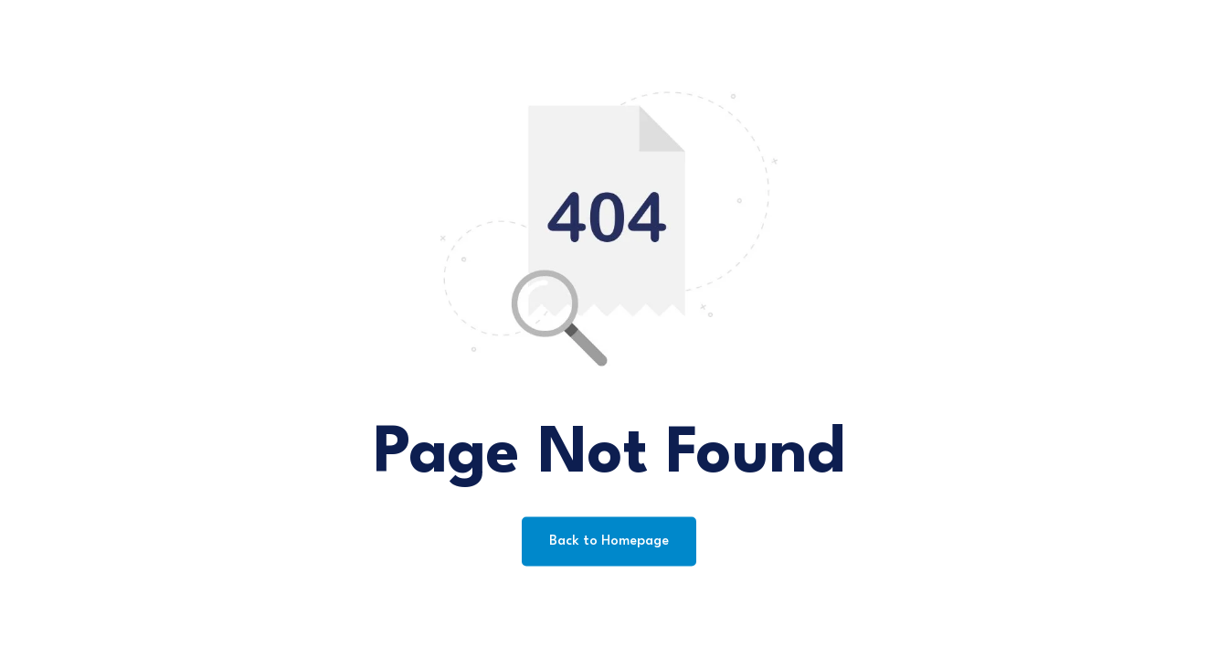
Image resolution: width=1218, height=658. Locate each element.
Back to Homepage (609, 541)
